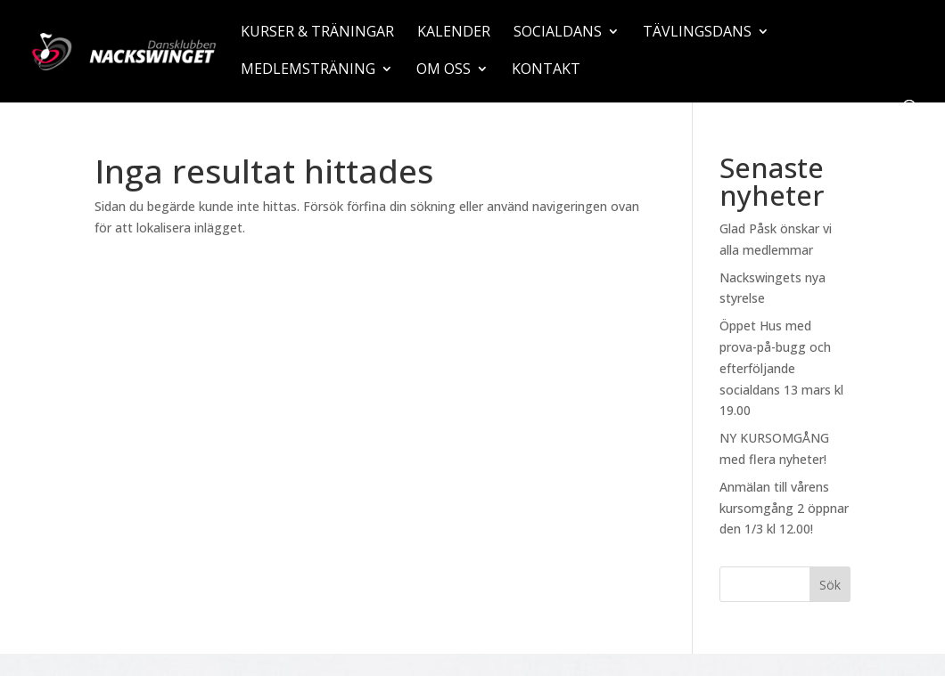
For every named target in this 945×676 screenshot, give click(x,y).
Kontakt (546, 70)
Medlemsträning (308, 70)
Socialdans (558, 33)
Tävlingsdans (697, 33)
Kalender (453, 33)
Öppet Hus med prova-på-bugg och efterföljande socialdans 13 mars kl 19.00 (781, 368)
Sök (830, 584)
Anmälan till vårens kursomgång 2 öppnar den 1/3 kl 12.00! (784, 508)
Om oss (443, 70)
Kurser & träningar (317, 33)
